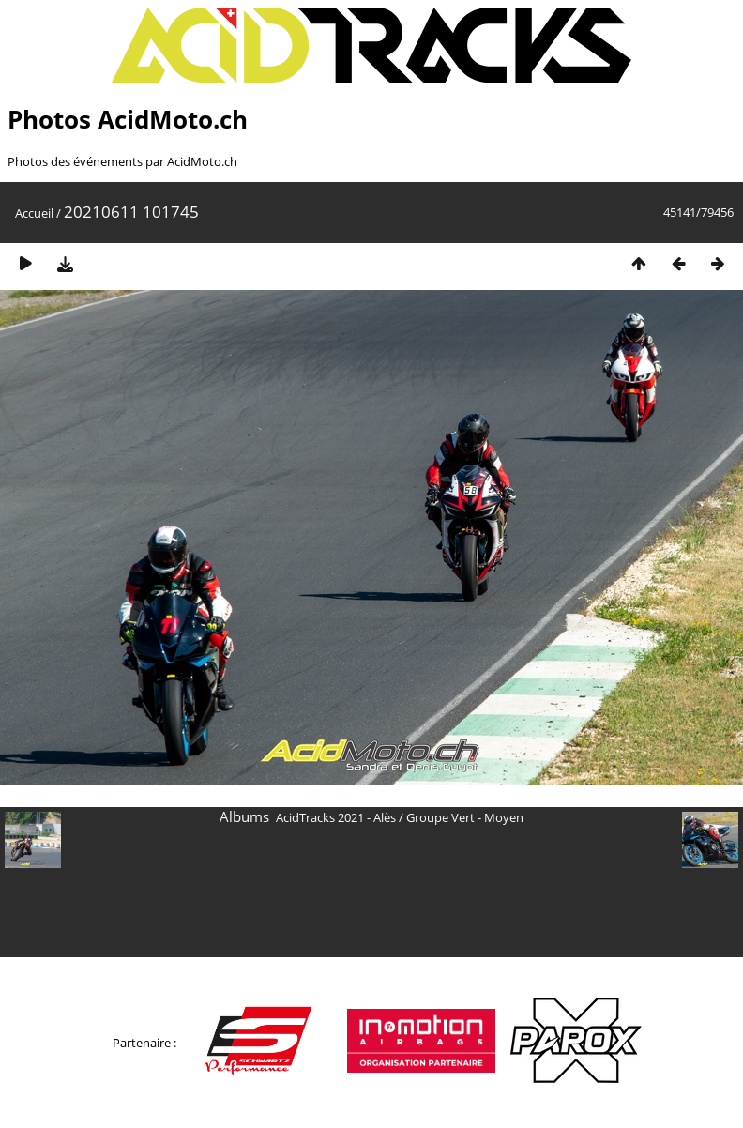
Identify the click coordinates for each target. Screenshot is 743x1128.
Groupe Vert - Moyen (464, 817)
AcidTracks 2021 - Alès (336, 817)
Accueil (34, 213)
